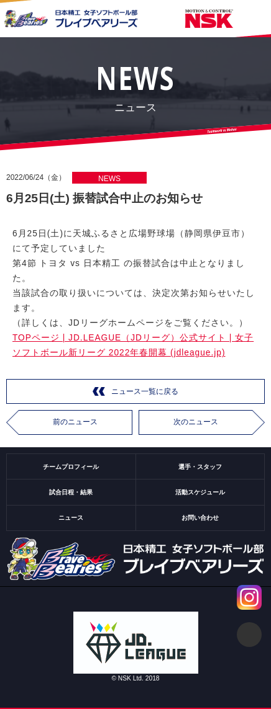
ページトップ (249, 634)
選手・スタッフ (200, 466)
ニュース (70, 517)
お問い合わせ (200, 517)
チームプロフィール (71, 466)
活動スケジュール (200, 492)
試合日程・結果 (71, 492)
